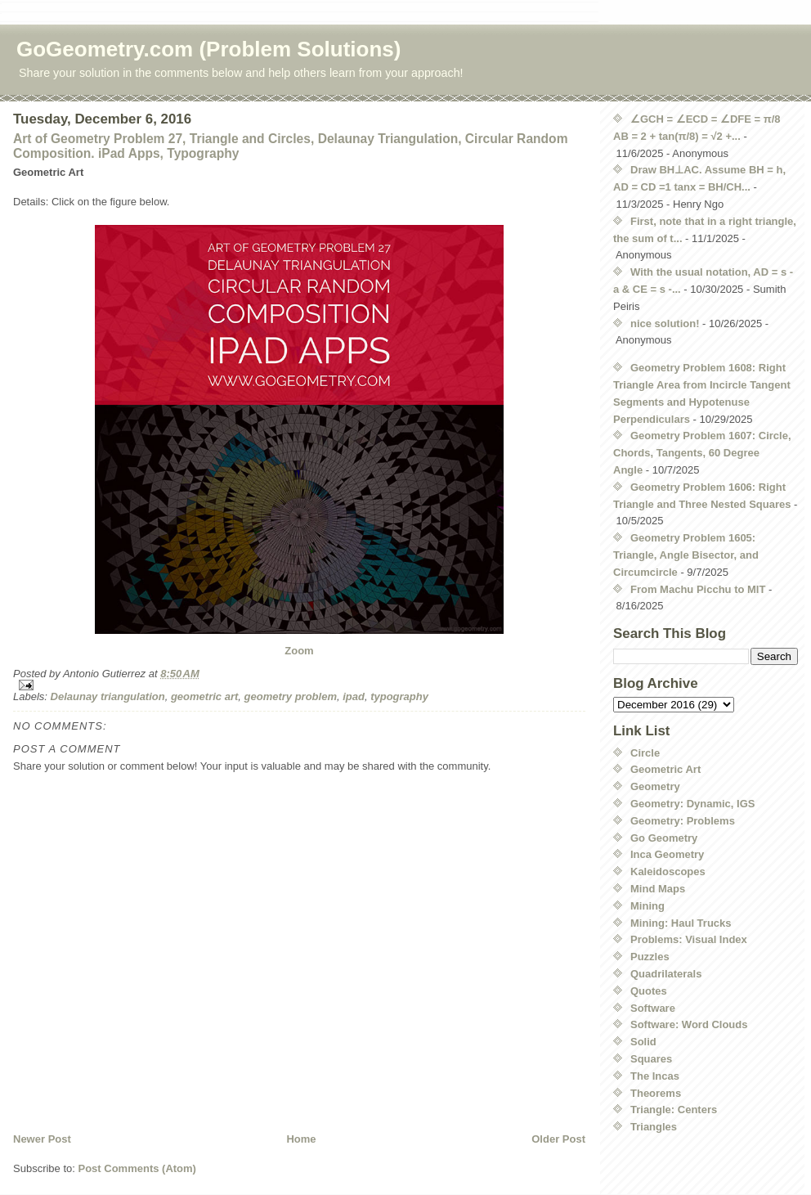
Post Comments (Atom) (137, 1168)
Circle (645, 753)
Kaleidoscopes (668, 871)
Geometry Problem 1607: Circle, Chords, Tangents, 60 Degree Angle (702, 452)
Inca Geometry (667, 854)
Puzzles (650, 956)
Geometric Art (665, 769)
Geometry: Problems (682, 821)
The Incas (654, 1076)
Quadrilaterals (665, 974)
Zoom (299, 651)
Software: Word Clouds (688, 1024)
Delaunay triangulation (108, 696)
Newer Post (42, 1139)
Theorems (655, 1093)
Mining (647, 906)
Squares (651, 1059)
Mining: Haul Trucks (681, 923)
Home (301, 1139)
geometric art (204, 696)
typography (399, 696)
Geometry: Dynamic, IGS (692, 803)
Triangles (653, 1127)
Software (652, 1008)
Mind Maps (657, 889)
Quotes (648, 991)
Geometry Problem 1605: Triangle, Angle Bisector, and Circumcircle (686, 555)
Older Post (558, 1139)
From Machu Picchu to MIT (697, 589)
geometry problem (290, 696)
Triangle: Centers (673, 1109)
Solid (643, 1042)
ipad (354, 696)
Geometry (655, 786)
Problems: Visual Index (688, 939)
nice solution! (665, 323)
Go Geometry (663, 838)
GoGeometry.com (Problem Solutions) (208, 49)
